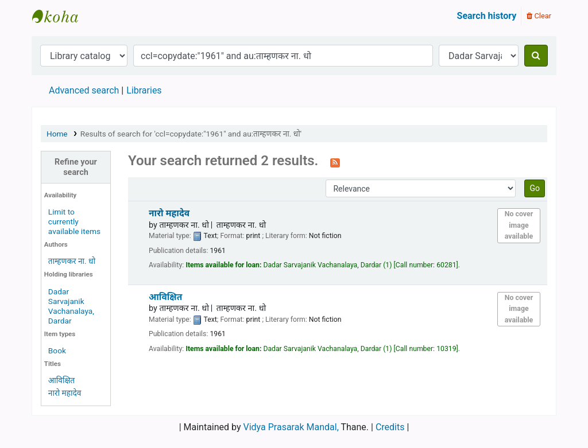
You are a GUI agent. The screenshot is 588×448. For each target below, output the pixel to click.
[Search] (536, 56)
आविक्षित (61, 380)
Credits (390, 427)
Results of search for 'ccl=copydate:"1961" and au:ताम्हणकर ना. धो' (190, 133)
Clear (539, 15)
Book (57, 350)
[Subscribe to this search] (335, 162)
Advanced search (84, 90)
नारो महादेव (65, 393)
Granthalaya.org (61, 16)
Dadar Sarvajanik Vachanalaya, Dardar (71, 306)
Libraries (143, 90)
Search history (487, 15)
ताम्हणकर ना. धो (71, 261)
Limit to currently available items (74, 221)
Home (57, 133)
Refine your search (76, 167)
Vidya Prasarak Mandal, (291, 427)
